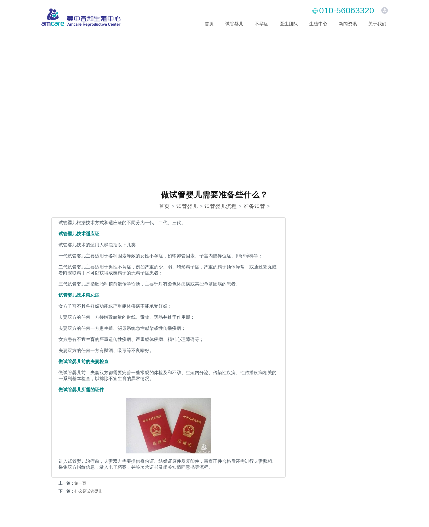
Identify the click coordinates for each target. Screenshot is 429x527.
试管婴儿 (234, 23)
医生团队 (289, 23)
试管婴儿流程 (220, 206)
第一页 (80, 483)
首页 (209, 23)
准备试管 (254, 206)
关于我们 (377, 23)
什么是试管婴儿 (88, 491)
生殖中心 (318, 23)
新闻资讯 (348, 23)
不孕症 (261, 23)
